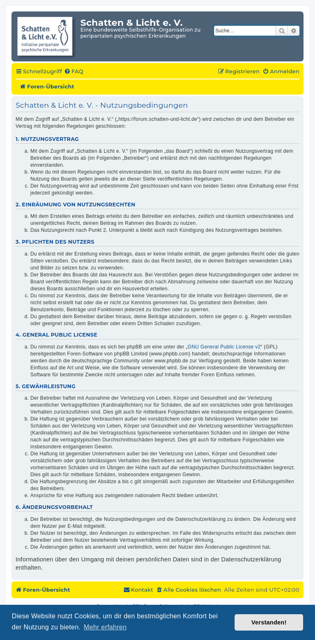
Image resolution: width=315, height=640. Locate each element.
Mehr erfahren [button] (105, 627)
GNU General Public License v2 (223, 347)
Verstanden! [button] (269, 622)
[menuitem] (73, 72)
